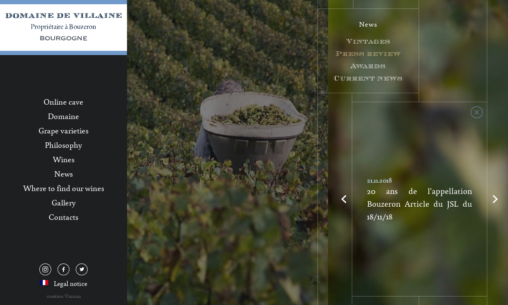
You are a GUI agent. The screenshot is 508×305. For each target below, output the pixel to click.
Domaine (63, 116)
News (63, 174)
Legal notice (70, 283)
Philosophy (63, 145)
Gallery (64, 202)
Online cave (63, 102)
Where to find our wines (63, 188)
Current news (368, 78)
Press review (368, 54)
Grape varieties (63, 130)
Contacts (63, 217)
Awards (368, 66)
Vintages (368, 41)
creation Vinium (64, 296)
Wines (64, 159)
